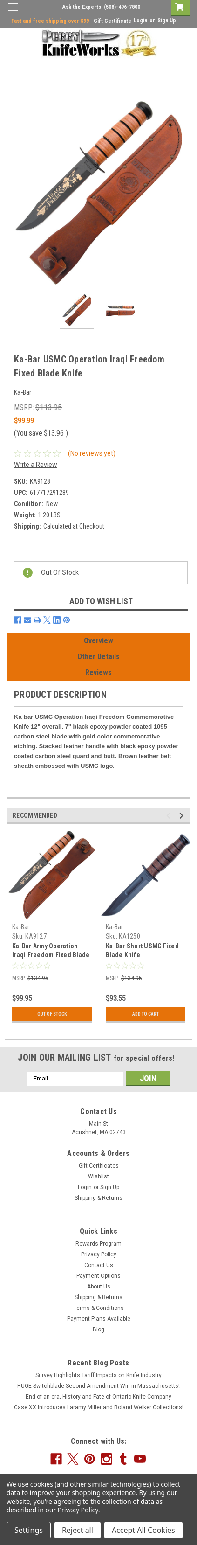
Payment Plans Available (98, 1318)
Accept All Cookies (143, 1530)
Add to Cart (145, 1013)
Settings (28, 1530)
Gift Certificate (112, 21)
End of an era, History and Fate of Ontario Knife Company (98, 1396)
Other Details (98, 656)
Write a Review (35, 464)
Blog (98, 1329)
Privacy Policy (98, 1254)
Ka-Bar (21, 927)
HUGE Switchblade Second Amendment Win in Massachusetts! (98, 1386)
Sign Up (166, 20)
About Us (98, 1286)
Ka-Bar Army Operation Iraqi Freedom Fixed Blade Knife (50, 954)
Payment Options (98, 1276)
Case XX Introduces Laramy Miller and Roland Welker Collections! (98, 1407)
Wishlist (98, 1176)
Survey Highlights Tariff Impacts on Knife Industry (98, 1375)
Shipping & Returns (98, 1198)
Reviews (98, 672)
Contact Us (98, 1265)
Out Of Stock (52, 1013)
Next (182, 815)
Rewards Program (98, 1243)
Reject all (77, 1530)
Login (140, 20)
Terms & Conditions (99, 1308)
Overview (98, 640)
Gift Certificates (99, 1165)
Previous (169, 815)
